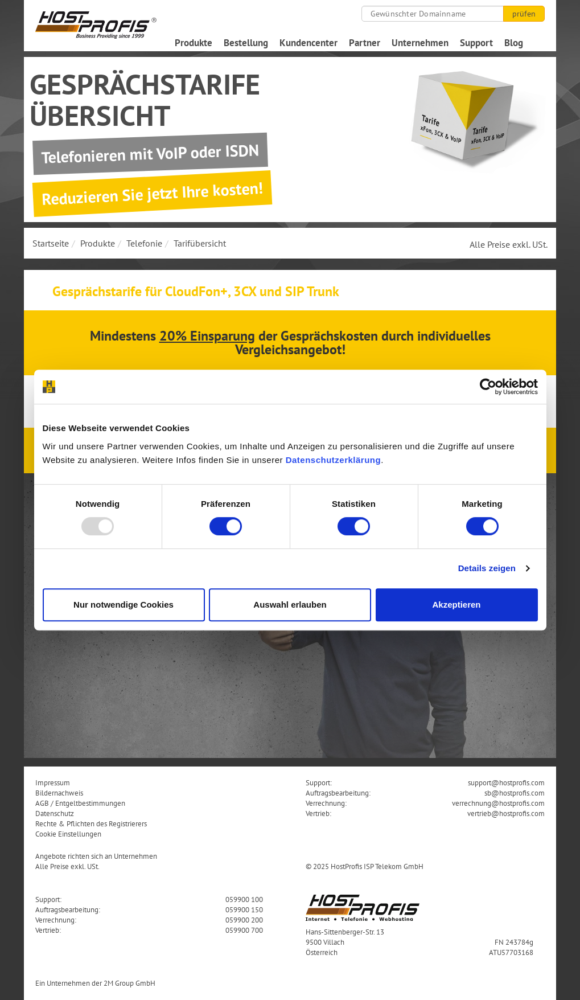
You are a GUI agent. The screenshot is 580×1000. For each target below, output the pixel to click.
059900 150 (244, 909)
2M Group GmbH (129, 982)
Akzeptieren (456, 604)
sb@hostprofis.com (514, 792)
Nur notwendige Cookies (123, 604)
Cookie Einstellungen (68, 833)
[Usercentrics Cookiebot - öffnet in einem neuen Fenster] (488, 386)
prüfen (524, 14)
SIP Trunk (312, 291)
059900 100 (244, 899)
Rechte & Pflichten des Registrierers (91, 823)
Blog (513, 42)
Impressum (52, 782)
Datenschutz (54, 813)
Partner (364, 42)
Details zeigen (487, 568)
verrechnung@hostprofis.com (498, 803)
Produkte (193, 42)
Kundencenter (308, 42)
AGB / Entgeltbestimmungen (80, 803)
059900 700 (244, 930)
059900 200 (244, 919)
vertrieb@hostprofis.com (506, 813)
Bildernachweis (59, 792)
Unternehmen (420, 42)
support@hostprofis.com (506, 782)
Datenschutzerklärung (333, 460)
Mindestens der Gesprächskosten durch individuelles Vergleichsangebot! (290, 342)
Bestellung (246, 42)
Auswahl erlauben (289, 604)
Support (476, 42)
